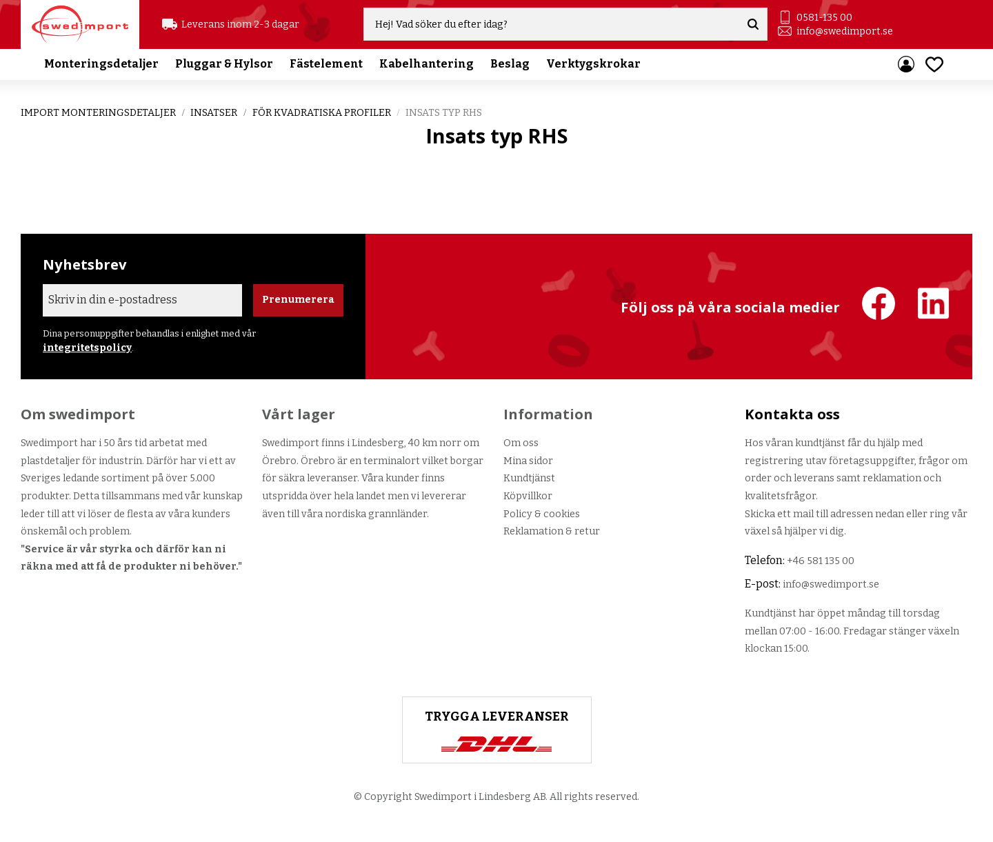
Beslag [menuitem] (510, 65)
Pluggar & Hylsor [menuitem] (224, 65)
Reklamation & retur (551, 531)
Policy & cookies (541, 514)
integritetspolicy (87, 348)
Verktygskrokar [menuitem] (593, 65)
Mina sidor (528, 461)
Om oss (521, 443)
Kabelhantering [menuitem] (426, 65)
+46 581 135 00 (820, 561)
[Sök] (754, 25)
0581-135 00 (824, 17)
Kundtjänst (529, 478)
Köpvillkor (527, 496)
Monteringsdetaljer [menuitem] (101, 65)
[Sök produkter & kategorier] (553, 25)
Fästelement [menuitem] (326, 65)
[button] (934, 65)
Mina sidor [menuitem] (906, 65)
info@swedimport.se (844, 31)
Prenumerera (298, 299)
